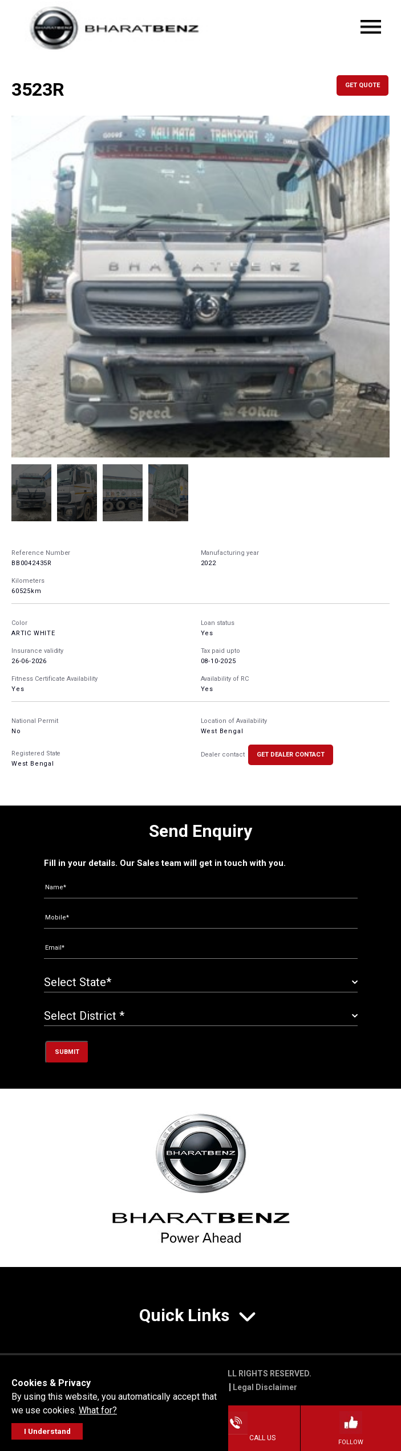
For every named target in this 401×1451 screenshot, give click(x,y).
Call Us (250, 1438)
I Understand (47, 1431)
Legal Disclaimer (265, 1387)
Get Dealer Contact (291, 754)
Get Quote (362, 85)
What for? (98, 1410)
